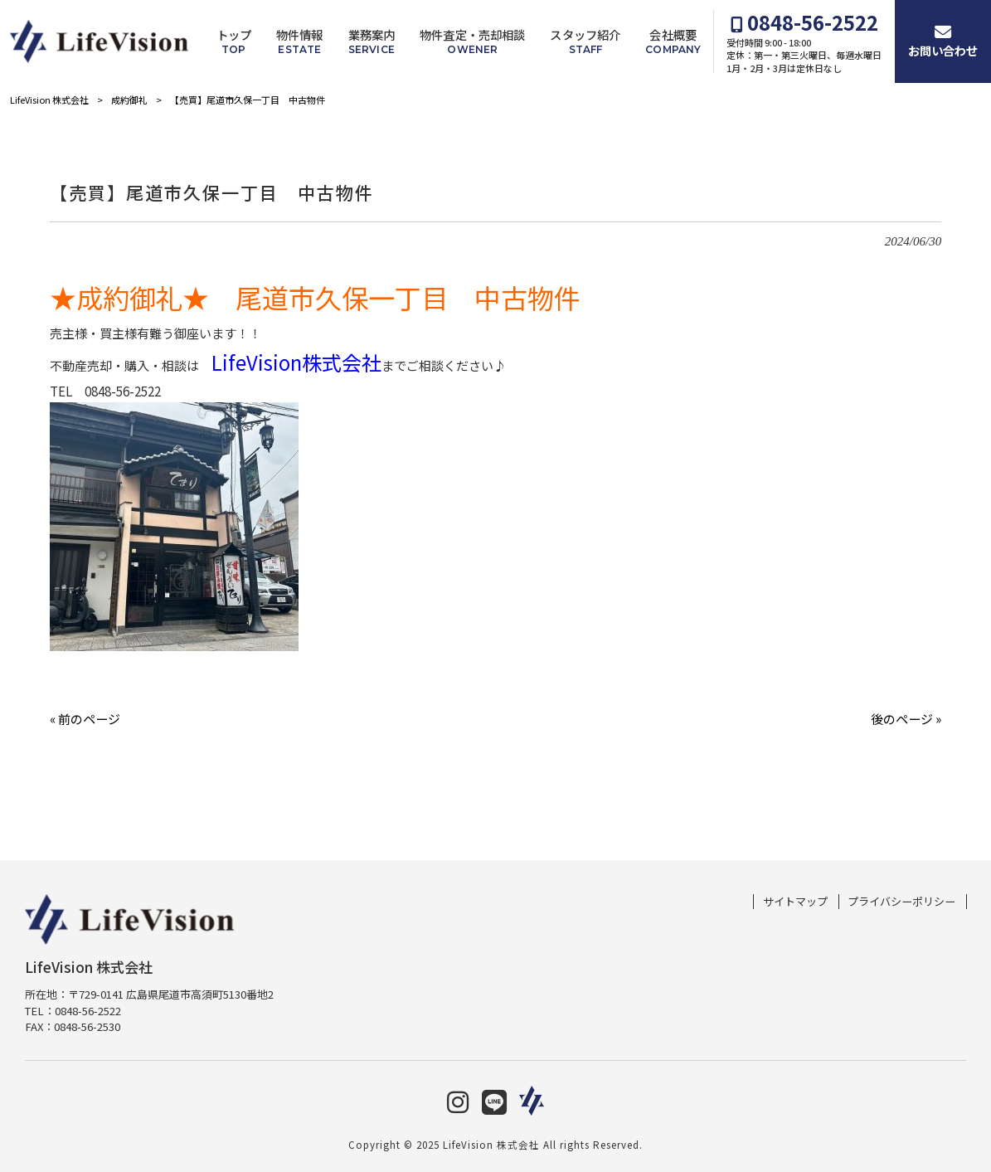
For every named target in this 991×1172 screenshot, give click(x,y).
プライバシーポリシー (901, 901)
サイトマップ (795, 901)
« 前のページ (85, 718)
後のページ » (906, 718)
